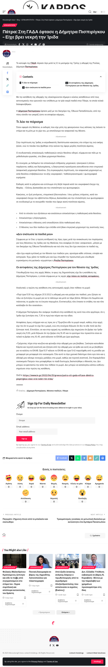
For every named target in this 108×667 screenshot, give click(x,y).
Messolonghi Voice (24, 69)
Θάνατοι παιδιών (54, 408)
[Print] (44, 62)
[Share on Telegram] (31, 62)
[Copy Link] (39, 62)
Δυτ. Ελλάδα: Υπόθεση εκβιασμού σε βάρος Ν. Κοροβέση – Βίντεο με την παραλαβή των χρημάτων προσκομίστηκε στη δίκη (93, 598)
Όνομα (19, 432)
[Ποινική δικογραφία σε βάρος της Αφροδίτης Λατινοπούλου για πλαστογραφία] (41, 609)
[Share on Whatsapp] (27, 62)
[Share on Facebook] (19, 62)
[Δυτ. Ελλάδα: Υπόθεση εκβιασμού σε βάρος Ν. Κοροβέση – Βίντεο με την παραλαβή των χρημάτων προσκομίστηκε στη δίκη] (93, 619)
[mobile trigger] (5, 29)
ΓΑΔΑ (33, 81)
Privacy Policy (37, 661)
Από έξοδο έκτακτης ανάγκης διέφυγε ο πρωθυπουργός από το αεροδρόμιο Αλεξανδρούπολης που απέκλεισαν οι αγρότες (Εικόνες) (67, 598)
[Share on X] (23, 62)
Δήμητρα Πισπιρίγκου (29, 128)
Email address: (36, 448)
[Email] (35, 62)
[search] (90, 29)
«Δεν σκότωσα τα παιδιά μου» (38, 105)
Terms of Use (52, 661)
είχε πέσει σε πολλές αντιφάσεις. (83, 294)
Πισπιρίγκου (31, 84)
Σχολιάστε (95, 553)
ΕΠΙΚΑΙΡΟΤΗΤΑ (9, 43)
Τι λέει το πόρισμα (29, 100)
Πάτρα (65, 408)
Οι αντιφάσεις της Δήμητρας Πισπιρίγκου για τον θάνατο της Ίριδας (82, 102)
